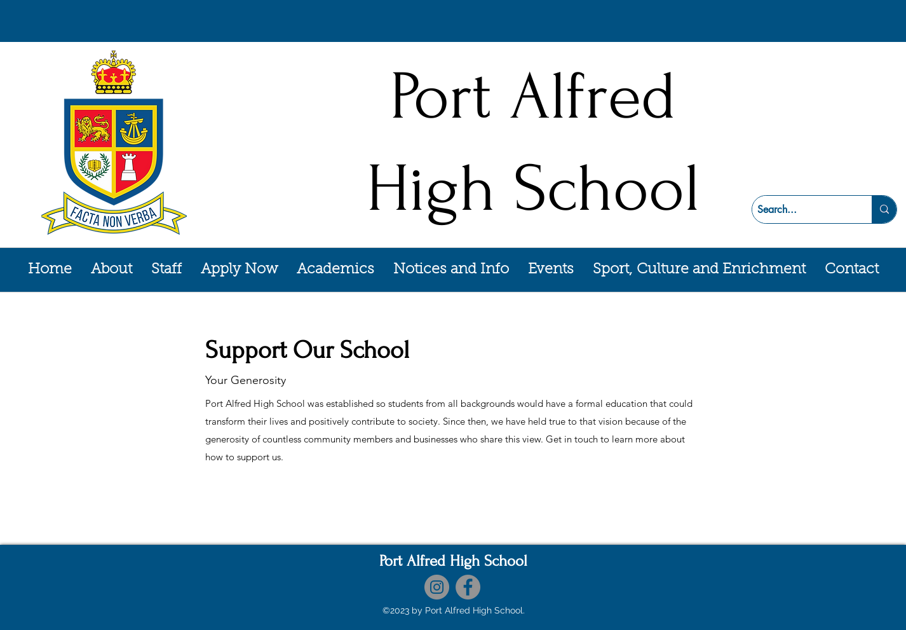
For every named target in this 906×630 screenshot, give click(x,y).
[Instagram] (436, 587)
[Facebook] (468, 587)
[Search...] (801, 209)
